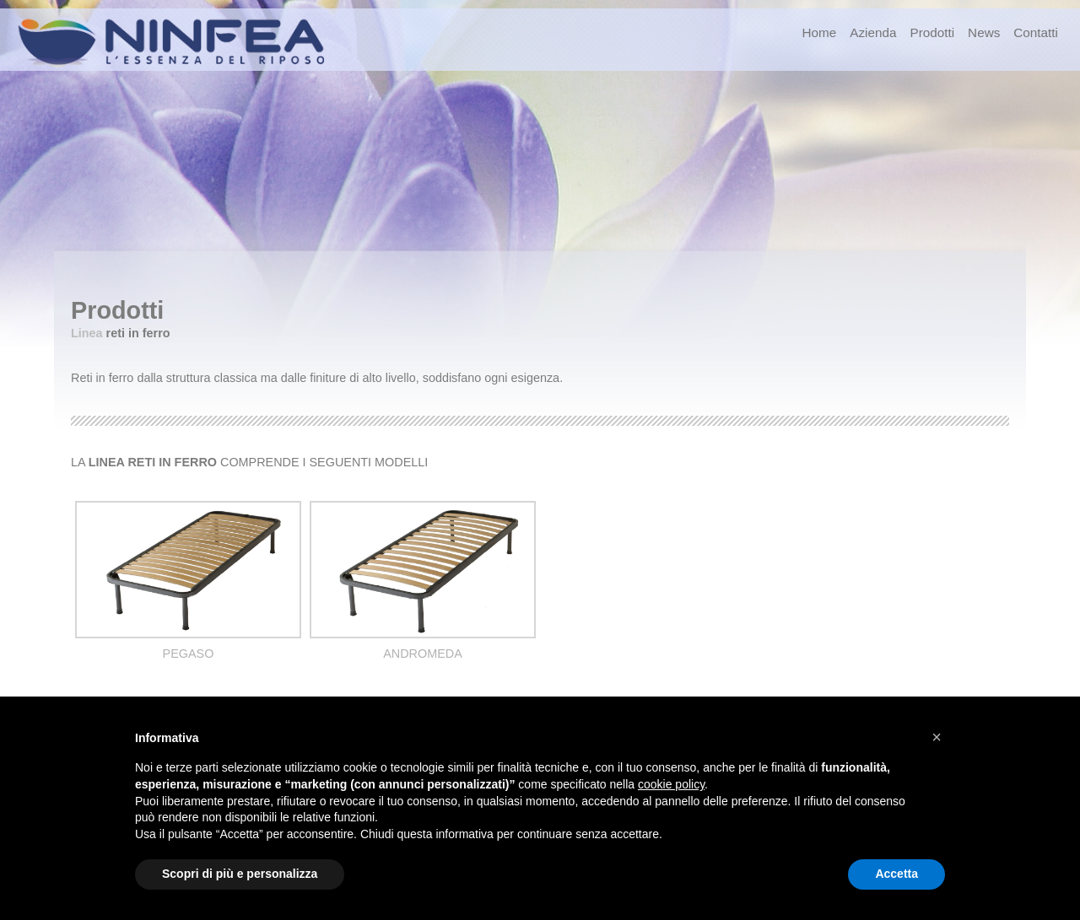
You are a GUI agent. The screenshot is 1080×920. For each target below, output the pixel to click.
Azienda (873, 32)
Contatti (1035, 32)
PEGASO (188, 653)
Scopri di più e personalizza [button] (239, 873)
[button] (936, 737)
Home (819, 32)
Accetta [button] (896, 873)
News (984, 32)
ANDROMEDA (422, 653)
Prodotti (932, 32)
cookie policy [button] (671, 784)
